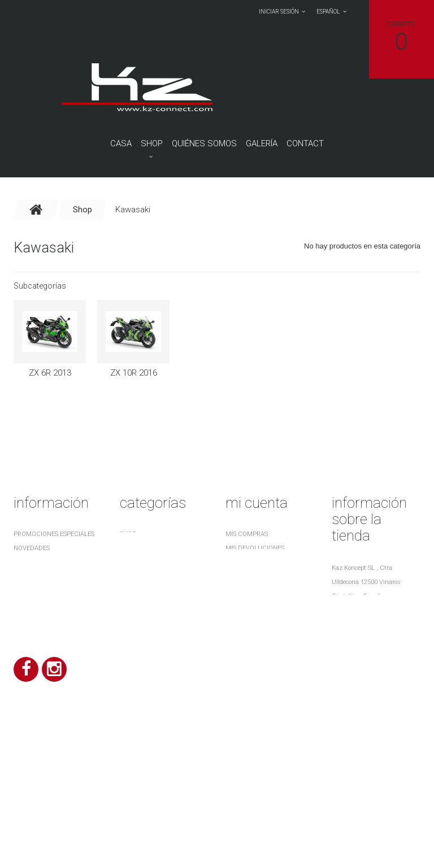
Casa (121, 143)
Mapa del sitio (37, 644)
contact (305, 143)
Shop (152, 143)
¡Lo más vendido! (41, 562)
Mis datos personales (261, 590)
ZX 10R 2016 (133, 373)
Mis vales (240, 604)
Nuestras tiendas (43, 576)
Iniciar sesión (279, 11)
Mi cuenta (256, 502)
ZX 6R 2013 (50, 373)
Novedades (32, 548)
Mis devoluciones (254, 548)
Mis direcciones (251, 576)
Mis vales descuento (259, 562)
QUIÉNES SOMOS (204, 143)
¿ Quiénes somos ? (42, 630)
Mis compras (246, 534)
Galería (261, 143)
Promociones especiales (54, 534)
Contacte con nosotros (55, 590)
